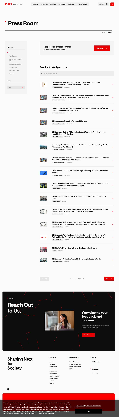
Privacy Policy (49, 413)
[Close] (115, 408)
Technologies (61, 4)
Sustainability (71, 4)
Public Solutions (73, 362)
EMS (70, 369)
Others (11, 74)
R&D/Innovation (14, 70)
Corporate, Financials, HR (15, 60)
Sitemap (52, 383)
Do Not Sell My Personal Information (89, 406)
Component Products (75, 366)
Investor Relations (82, 4)
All (9, 53)
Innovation (53, 4)
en (92, 373)
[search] (42, 73)
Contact (52, 380)
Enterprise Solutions (75, 364)
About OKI (35, 4)
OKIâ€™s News (54, 378)
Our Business (44, 4)
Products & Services (15, 64)
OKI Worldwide (96, 362)
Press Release (13, 56)
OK (89, 411)
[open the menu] (112, 4)
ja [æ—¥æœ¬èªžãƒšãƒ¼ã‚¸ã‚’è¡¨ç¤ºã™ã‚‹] (97, 373)
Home (103, 32)
